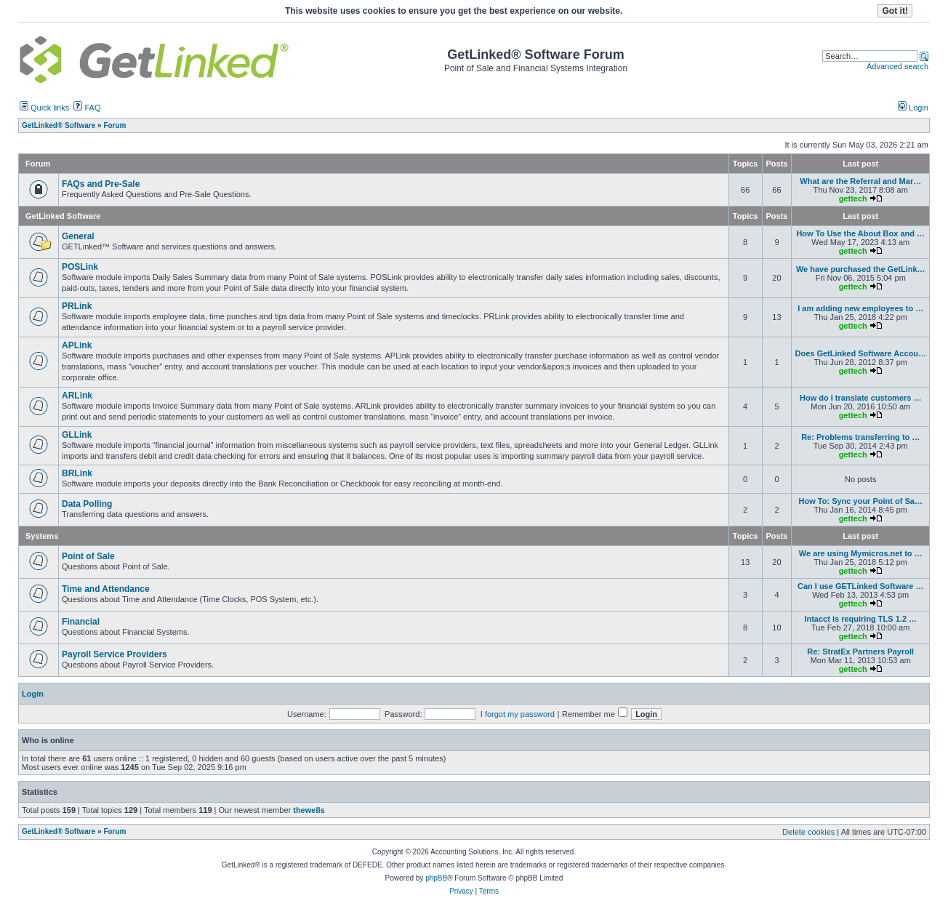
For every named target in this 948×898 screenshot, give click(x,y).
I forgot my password (518, 714)
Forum (114, 831)
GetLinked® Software (58, 831)
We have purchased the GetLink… (860, 269)
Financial (81, 622)
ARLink (77, 395)
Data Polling (87, 504)
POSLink (80, 267)
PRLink (77, 306)
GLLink (77, 435)
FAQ (86, 107)
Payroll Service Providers (114, 654)
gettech (853, 198)
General (78, 236)
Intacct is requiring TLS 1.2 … (860, 618)
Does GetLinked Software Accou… (860, 353)
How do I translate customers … (860, 397)
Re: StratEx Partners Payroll (860, 651)
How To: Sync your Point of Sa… (861, 501)
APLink (77, 345)
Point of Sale (88, 556)
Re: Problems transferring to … (860, 437)
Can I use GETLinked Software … (861, 586)
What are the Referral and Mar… (860, 181)
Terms (489, 891)
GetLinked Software (62, 216)
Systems (41, 536)
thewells (308, 810)
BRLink (77, 473)
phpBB (436, 878)
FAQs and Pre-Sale (101, 184)
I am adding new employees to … (860, 308)
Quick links (44, 107)
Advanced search (897, 66)
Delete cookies (808, 831)
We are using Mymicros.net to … (861, 553)
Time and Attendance (106, 589)
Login (913, 107)
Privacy (461, 891)
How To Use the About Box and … (860, 233)
